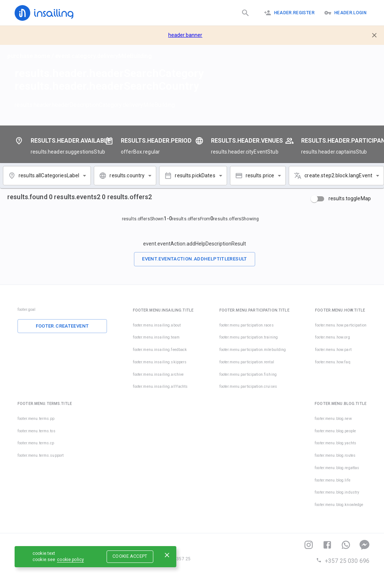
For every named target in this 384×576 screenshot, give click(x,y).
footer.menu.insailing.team (156, 337)
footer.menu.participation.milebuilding (252, 349)
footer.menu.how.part (333, 349)
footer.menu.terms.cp (36, 443)
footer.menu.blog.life (332, 480)
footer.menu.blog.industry (337, 492)
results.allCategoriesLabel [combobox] (49, 175)
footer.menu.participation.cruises (238, 386)
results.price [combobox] (260, 175)
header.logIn (345, 12)
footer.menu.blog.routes (335, 455)
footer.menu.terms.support (41, 455)
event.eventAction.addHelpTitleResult (194, 259)
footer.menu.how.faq (332, 362)
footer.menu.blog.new (333, 418)
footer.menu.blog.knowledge (339, 504)
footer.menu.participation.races (246, 325)
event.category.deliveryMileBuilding (103, 56)
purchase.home (28, 56)
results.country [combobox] (127, 175)
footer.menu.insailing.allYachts (160, 386)
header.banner (185, 35)
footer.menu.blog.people (335, 431)
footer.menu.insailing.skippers (160, 362)
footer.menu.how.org (332, 337)
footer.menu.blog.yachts (335, 443)
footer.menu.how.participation (340, 325)
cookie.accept (129, 556)
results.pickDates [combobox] (195, 175)
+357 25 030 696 (342, 560)
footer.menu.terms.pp (36, 418)
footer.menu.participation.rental (246, 362)
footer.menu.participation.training (248, 337)
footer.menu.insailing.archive (158, 374)
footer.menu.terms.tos (36, 431)
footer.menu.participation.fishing (248, 374)
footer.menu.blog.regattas (337, 467)
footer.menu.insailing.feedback (160, 349)
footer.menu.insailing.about (157, 325)
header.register (289, 12)
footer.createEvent (62, 326)
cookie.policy (70, 559)
